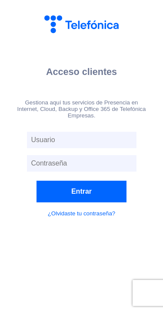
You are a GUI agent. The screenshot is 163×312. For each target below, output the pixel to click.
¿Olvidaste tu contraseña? (82, 213)
